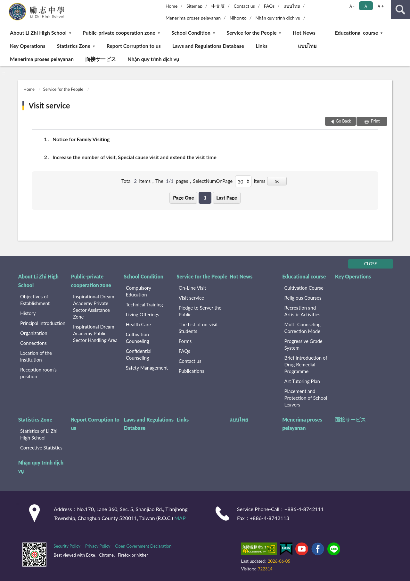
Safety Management (147, 368)
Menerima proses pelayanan (193, 18)
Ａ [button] (366, 6)
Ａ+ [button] (380, 6)
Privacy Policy (97, 546)
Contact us (244, 6)
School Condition (190, 33)
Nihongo (238, 18)
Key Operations (27, 46)
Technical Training (144, 304)
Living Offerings (142, 314)
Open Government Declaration (143, 546)
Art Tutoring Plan (302, 381)
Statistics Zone (74, 46)
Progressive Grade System (303, 344)
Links (261, 46)
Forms (185, 341)
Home (171, 6)
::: (5, 4)
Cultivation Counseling (137, 337)
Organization (33, 333)
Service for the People (251, 33)
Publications (191, 371)
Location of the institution (36, 356)
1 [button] (205, 198)
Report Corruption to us (133, 46)
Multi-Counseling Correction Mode (302, 327)
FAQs (269, 6)
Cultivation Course (304, 288)
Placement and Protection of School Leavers (305, 397)
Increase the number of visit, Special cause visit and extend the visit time (135, 157)
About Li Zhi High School (38, 33)
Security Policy (66, 546)
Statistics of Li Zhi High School (38, 434)
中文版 (218, 6)
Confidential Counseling (139, 354)
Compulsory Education (138, 291)
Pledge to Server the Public (200, 311)
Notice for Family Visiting (81, 139)
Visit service (49, 105)
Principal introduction (42, 323)
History (28, 313)
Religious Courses (303, 298)
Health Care (138, 324)
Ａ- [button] (351, 6)
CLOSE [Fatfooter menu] (370, 263)
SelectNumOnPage (213, 181)
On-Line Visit (192, 288)
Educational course (356, 33)
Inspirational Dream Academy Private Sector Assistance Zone (93, 307)
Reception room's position (38, 373)
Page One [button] (183, 198)
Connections (33, 343)
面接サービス (100, 59)
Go (277, 181)
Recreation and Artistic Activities (302, 311)
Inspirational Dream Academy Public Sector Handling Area (95, 333)
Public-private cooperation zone (119, 33)
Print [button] (375, 121)
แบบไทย (291, 6)
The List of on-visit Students (198, 327)
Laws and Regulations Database (208, 46)
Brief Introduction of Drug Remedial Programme (305, 364)
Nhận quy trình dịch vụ (277, 18)
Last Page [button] (226, 198)
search (400, 9)
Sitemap (194, 6)
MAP (179, 518)
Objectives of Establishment (35, 300)
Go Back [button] (343, 121)
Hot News (304, 33)
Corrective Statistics (41, 447)
